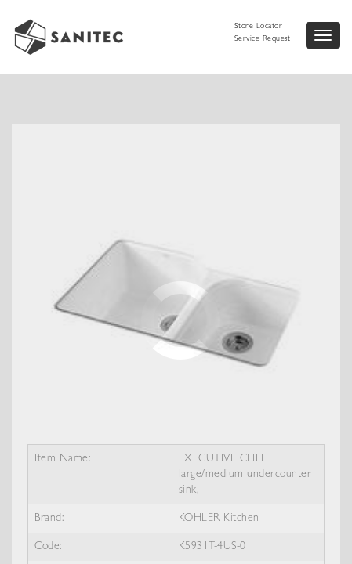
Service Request (262, 39)
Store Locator (258, 27)
